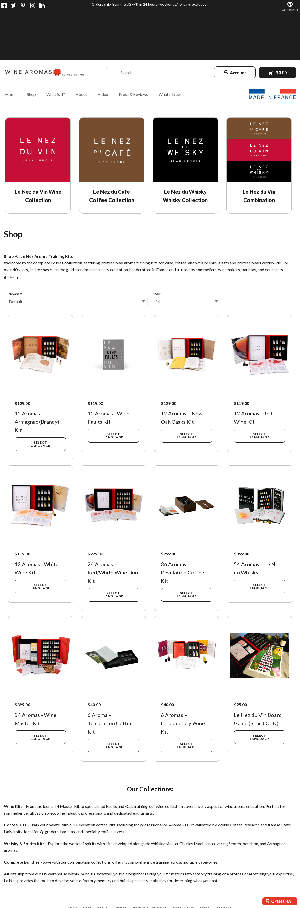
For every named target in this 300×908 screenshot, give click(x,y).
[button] (290, 6)
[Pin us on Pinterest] (23, 5)
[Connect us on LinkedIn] (42, 5)
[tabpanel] (150, 480)
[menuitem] (11, 45)
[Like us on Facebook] (4, 5)
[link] (39, 117)
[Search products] (154, 24)
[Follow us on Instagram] (32, 5)
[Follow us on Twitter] (13, 5)
